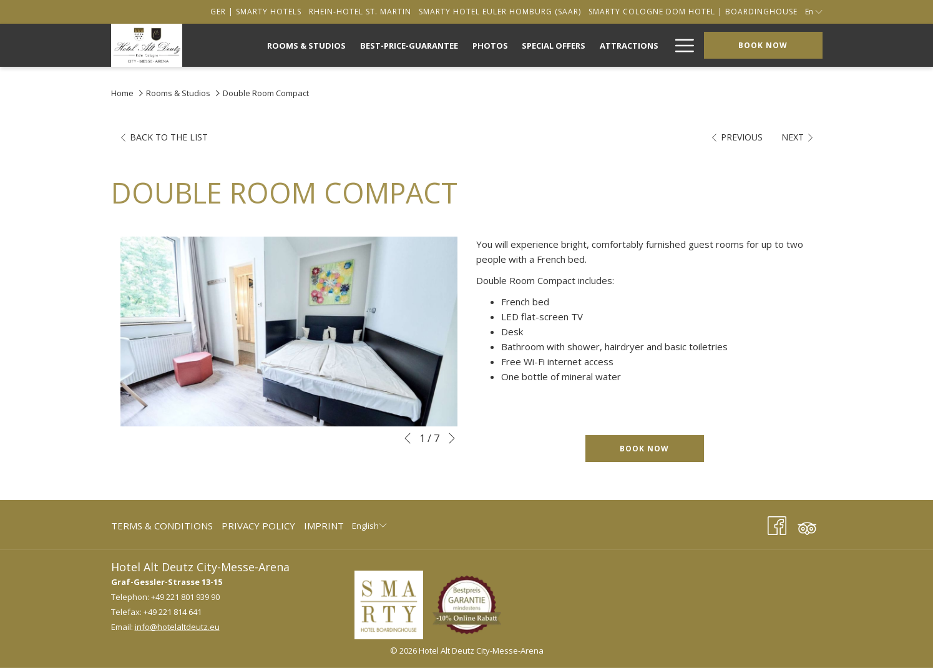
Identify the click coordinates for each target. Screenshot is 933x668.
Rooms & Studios (178, 93)
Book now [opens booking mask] (763, 45)
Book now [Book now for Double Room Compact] (644, 448)
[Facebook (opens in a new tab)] (777, 523)
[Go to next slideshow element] (451, 438)
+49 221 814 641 (173, 611)
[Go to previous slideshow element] (407, 438)
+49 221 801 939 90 (185, 596)
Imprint (324, 525)
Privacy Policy (258, 525)
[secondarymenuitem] (255, 11)
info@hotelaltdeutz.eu (177, 626)
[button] (288, 331)
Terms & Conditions (162, 525)
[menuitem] (306, 45)
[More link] (680, 45)
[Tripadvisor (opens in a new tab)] (807, 523)
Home (122, 93)
